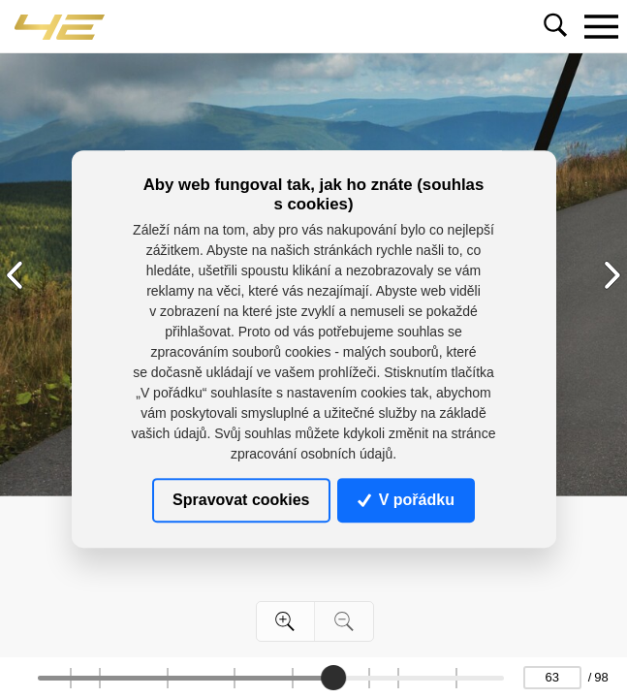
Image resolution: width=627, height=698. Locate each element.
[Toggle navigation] (601, 26)
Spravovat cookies (240, 500)
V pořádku (406, 500)
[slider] (334, 677)
